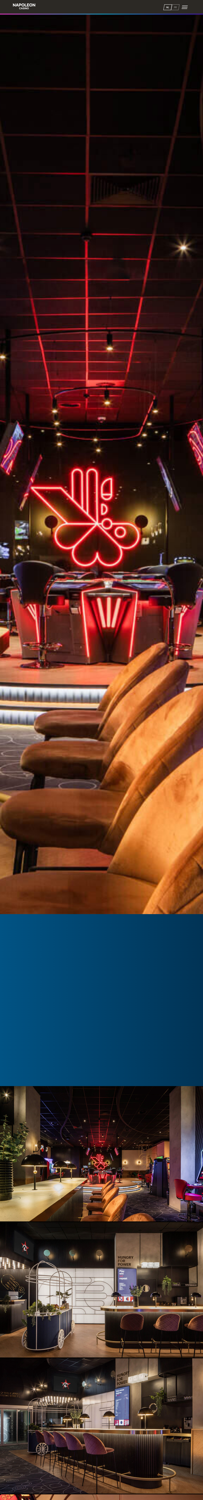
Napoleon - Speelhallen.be (24, 6)
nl (167, 7)
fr (175, 7)
